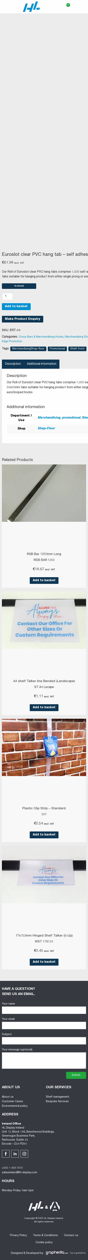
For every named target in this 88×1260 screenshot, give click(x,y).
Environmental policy (15, 1106)
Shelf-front (77, 349)
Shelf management (57, 1097)
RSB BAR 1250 (44, 560)
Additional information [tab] (41, 364)
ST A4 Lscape (44, 687)
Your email (44, 1023)
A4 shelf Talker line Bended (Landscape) (44, 681)
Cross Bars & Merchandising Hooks (41, 337)
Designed (17, 1253)
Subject (44, 1038)
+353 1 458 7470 (12, 1168)
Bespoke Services (57, 1101)
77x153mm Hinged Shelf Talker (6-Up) (44, 936)
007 (44, 814)
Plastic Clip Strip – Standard (44, 808)
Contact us (71, 1235)
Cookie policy (44, 1242)
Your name (44, 1008)
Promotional (57, 349)
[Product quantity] (7, 296)
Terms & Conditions (45, 1235)
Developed (32, 1253)
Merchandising (49, 418)
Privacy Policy (18, 1235)
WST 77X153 (44, 941)
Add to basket (16, 306)
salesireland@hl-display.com (19, 1172)
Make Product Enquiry (22, 319)
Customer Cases (12, 1101)
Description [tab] (13, 364)
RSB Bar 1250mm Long (44, 554)
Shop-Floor (46, 428)
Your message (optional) (44, 1059)
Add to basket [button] (44, 580)
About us (8, 1097)
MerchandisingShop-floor (28, 349)
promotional (71, 418)
